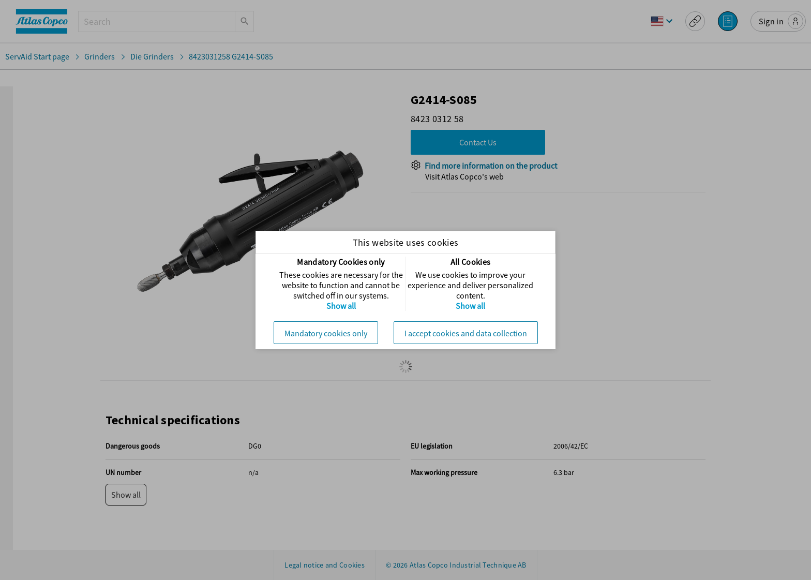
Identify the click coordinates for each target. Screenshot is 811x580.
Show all (341, 306)
